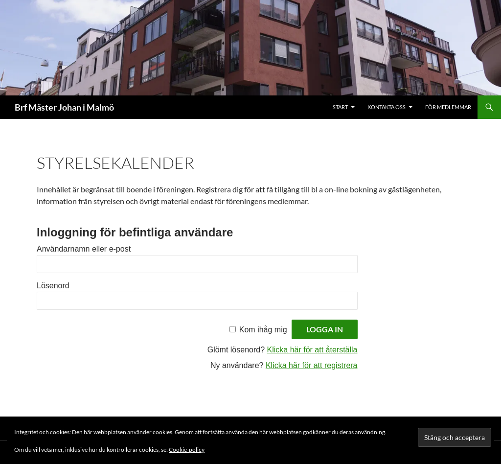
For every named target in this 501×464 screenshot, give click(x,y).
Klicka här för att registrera (312, 365)
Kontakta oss (386, 107)
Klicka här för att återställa (312, 350)
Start (340, 107)
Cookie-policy (187, 449)
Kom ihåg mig (263, 329)
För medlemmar (448, 107)
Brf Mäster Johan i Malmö (64, 107)
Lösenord (53, 285)
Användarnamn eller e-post (84, 249)
